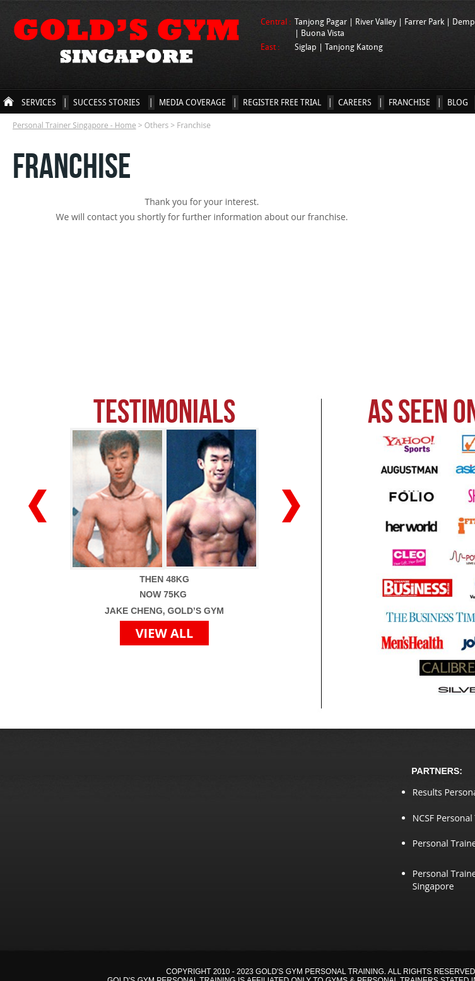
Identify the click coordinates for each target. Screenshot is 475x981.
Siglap (307, 46)
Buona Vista (322, 32)
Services (38, 102)
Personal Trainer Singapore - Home (8, 101)
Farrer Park (425, 21)
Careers (355, 102)
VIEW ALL (165, 633)
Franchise (409, 102)
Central (275, 21)
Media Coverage (192, 102)
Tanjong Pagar (322, 21)
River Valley (376, 21)
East (269, 46)
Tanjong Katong (354, 46)
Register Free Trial (282, 102)
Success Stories (107, 102)
